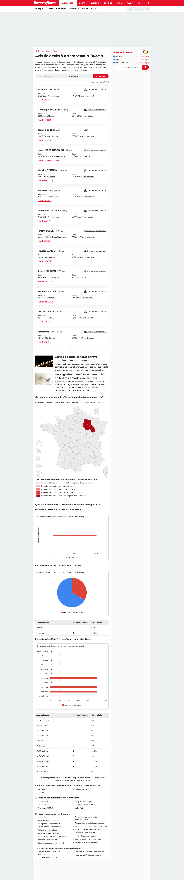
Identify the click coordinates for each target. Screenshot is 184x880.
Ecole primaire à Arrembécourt (87, 829)
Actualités (67, 3)
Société (49, 9)
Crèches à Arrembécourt (85, 833)
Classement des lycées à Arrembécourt (91, 826)
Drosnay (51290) (44, 805)
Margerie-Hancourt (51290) (85, 805)
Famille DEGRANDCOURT (48, 160)
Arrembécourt (53, 96)
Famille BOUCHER (45, 302)
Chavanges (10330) (45, 808)
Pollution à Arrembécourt (48, 830)
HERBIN (41, 793)
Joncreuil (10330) (44, 802)
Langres (51, 257)
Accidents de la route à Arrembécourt (90, 823)
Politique (39, 9)
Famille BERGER (44, 241)
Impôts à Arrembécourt (47, 840)
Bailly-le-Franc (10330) (84, 802)
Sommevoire (53, 197)
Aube (55, 51)
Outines (51, 298)
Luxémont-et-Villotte (56, 156)
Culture (95, 3)
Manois (51, 116)
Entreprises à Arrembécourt (49, 824)
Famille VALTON (44, 100)
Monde (85, 9)
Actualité (117, 56)
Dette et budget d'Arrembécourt (51, 843)
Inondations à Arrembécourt (49, 833)
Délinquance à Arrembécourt (49, 827)
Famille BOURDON (45, 180)
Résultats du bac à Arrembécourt (51, 857)
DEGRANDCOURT (82, 789)
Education (74, 9)
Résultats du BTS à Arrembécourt (88, 855)
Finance (108, 3)
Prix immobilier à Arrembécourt (88, 839)
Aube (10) (79, 808)
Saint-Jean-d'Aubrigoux (56, 237)
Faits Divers (61, 9)
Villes (93, 9)
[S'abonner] (131, 67)
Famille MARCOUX (45, 281)
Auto (119, 3)
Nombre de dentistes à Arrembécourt (53, 836)
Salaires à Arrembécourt (47, 820)
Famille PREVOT (44, 201)
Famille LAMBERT (45, 261)
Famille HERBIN (44, 140)
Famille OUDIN (44, 322)
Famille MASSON (44, 120)
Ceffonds (51, 177)
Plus (130, 3)
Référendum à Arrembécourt (87, 842)
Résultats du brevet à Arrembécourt (89, 852)
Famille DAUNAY (44, 221)
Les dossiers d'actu (121, 63)
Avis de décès (45, 51)
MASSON (41, 789)
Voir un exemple (142, 56)
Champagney (53, 277)
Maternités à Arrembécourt (86, 836)
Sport (82, 3)
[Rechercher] (138, 9)
